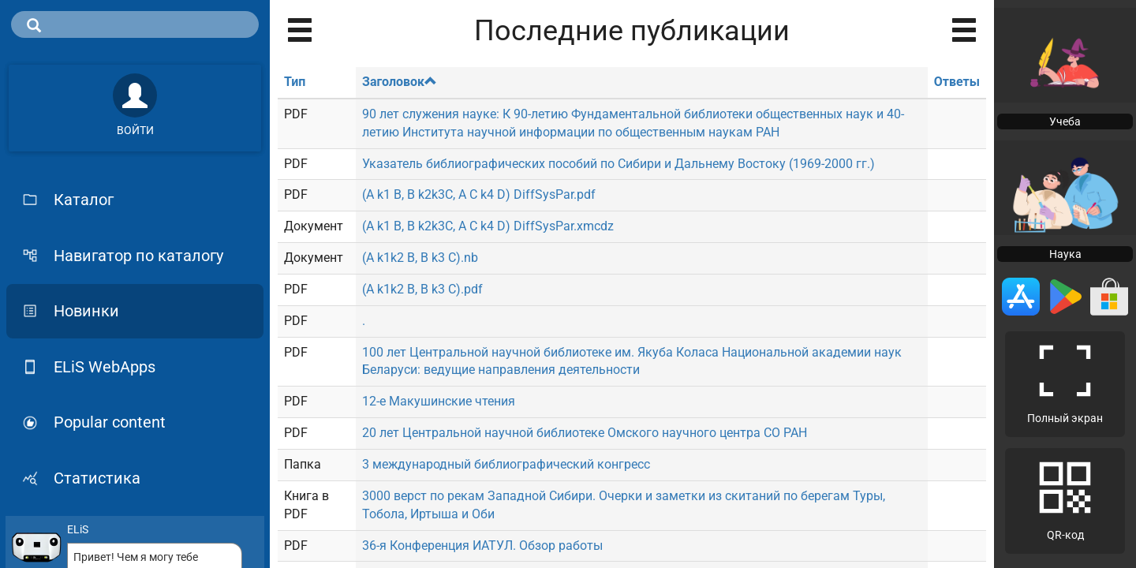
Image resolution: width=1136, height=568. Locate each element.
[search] (135, 24)
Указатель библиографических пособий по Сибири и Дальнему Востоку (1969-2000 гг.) (618, 163)
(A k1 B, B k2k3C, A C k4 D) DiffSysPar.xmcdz (488, 226)
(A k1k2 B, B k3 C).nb (420, 257)
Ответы (957, 81)
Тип (294, 81)
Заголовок (399, 81)
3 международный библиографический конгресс (506, 464)
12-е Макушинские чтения (438, 401)
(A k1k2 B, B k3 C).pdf (422, 289)
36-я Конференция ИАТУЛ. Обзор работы (482, 545)
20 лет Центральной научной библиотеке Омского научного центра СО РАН (584, 432)
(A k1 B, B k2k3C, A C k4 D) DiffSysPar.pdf (479, 194)
